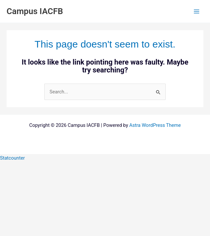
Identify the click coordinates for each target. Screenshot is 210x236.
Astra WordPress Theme (155, 125)
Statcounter (12, 158)
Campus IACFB (35, 11)
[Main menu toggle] (196, 11)
